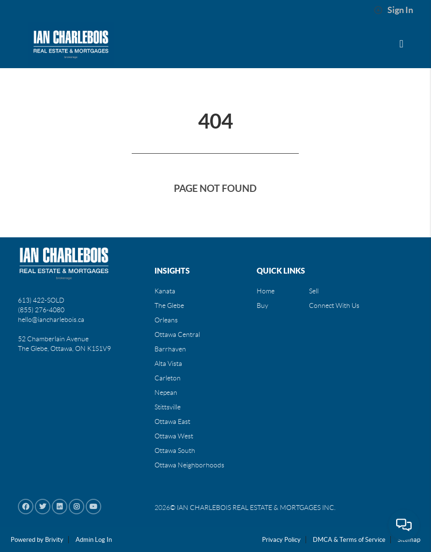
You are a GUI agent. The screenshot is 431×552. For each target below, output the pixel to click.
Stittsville (167, 407)
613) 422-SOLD (41, 300)
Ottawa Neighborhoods (189, 465)
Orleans (166, 320)
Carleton (167, 378)
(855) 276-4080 (41, 310)
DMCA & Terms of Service (349, 539)
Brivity (54, 539)
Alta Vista (168, 363)
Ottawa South (174, 450)
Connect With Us (334, 305)
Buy (262, 305)
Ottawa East (172, 421)
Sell (314, 291)
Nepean (165, 392)
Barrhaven (170, 349)
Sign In (393, 10)
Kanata (164, 291)
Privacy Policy (281, 539)
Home (266, 291)
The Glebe (169, 305)
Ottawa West (173, 436)
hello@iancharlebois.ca (51, 319)
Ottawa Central (177, 334)
